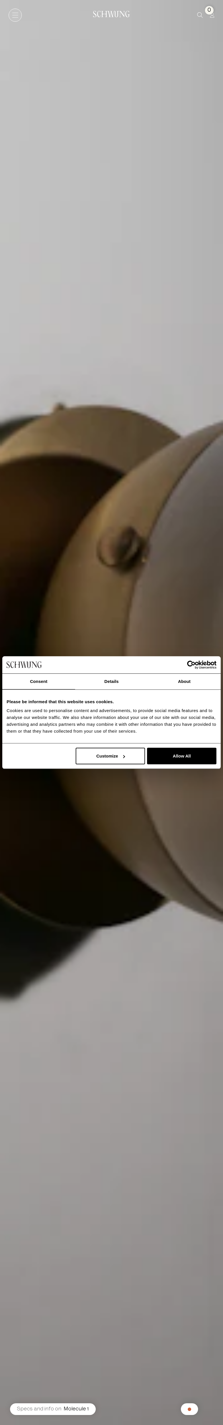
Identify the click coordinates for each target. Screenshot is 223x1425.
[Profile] (212, 15)
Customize (110, 756)
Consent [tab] (39, 681)
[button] (200, 15)
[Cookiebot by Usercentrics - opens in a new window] (191, 664)
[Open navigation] (15, 15)
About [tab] (184, 681)
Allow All (182, 756)
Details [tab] (111, 681)
